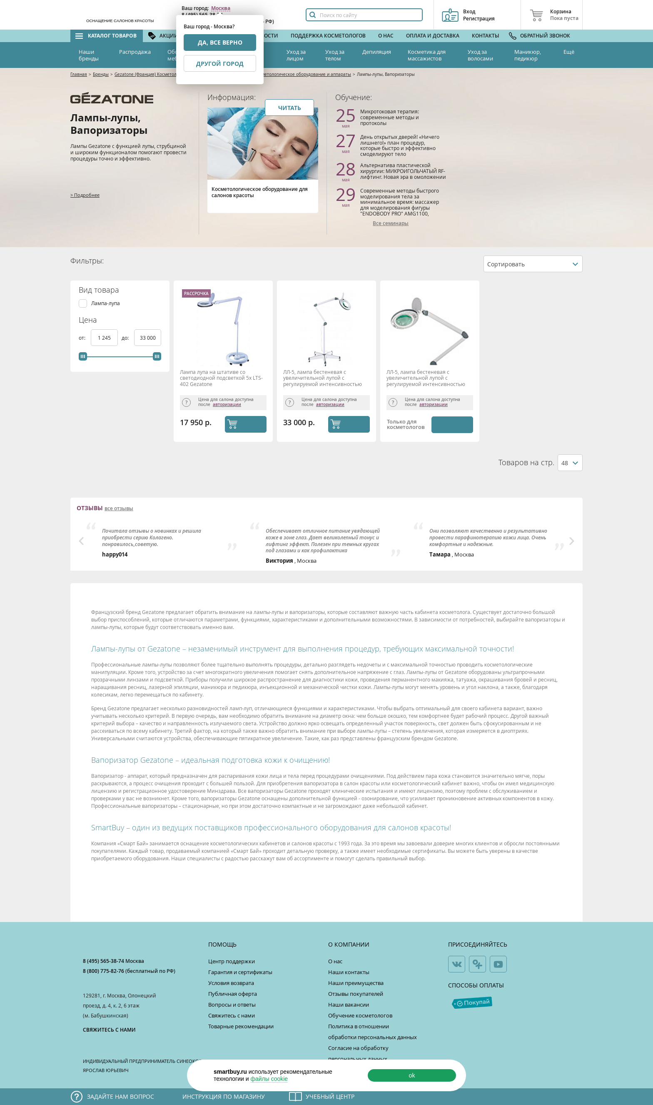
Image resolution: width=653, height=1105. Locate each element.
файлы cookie (269, 1078)
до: (126, 337)
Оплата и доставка (432, 35)
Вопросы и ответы (232, 1004)
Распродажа (135, 51)
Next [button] (571, 541)
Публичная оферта (232, 993)
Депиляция (376, 51)
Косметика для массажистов (427, 55)
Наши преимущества (356, 983)
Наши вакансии (348, 1004)
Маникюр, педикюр (527, 55)
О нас (386, 35)
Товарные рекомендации (241, 1026)
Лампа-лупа (105, 303)
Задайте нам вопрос (120, 1096)
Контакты (485, 35)
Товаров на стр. (526, 462)
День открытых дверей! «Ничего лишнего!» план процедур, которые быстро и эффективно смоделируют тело (399, 145)
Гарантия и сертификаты (240, 972)
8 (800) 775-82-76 (104, 971)
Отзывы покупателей (355, 993)
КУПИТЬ (254, 424)
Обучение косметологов (360, 1015)
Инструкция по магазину (223, 1096)
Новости (265, 35)
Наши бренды (89, 55)
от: (83, 337)
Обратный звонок (545, 35)
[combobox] (533, 264)
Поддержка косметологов (328, 35)
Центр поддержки (231, 961)
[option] (163, 540)
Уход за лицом (296, 55)
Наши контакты (348, 972)
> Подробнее (85, 195)
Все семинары (391, 223)
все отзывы (119, 508)
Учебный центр (330, 1096)
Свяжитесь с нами (231, 1015)
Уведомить (451, 424)
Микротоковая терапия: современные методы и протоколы (389, 117)
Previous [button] (81, 541)
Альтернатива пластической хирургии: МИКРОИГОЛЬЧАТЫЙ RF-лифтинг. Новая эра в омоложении (403, 171)
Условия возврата (231, 983)
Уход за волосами (480, 55)
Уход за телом (334, 55)
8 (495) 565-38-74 (104, 961)
